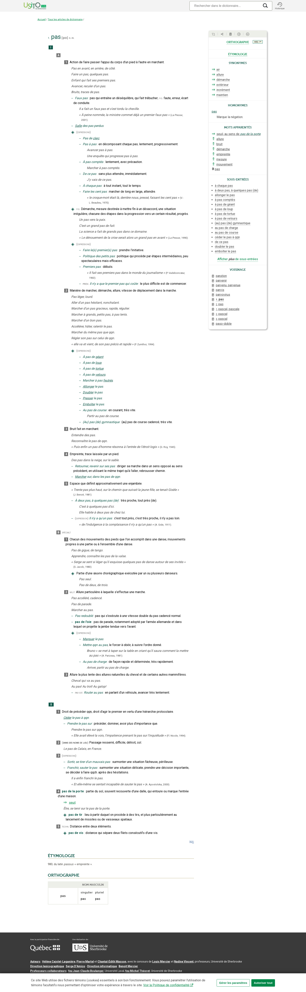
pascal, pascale (227, 309)
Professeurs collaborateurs (48, 970)
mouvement (224, 164)
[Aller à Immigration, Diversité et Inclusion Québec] (45, 950)
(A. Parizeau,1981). (112, 655)
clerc (96, 138)
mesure (221, 159)
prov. (86, 283)
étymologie (237, 54)
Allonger (88, 386)
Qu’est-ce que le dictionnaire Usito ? (53, 977)
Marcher (80, 477)
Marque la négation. (230, 117)
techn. (65, 826)
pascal (221, 314)
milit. (72, 592)
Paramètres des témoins (150, 977)
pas (214, 111)
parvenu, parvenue (228, 285)
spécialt (66, 532)
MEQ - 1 (257, 42)
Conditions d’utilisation (117, 977)
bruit (219, 144)
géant (99, 357)
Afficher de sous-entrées (237, 259)
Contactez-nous (89, 977)
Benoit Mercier (128, 966)
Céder (67, 718)
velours (100, 374)
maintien (222, 95)
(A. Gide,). (163, 524)
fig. (161, 98)
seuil (72, 802)
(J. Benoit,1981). (82, 494)
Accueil (41, 19)
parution (221, 276)
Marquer (88, 639)
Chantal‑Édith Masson (112, 961)
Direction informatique (102, 966)
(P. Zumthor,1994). (144, 344)
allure (220, 75)
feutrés (108, 380)
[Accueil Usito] (30, 6)
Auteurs (35, 961)
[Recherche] (225, 5)
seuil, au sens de (238, 134)
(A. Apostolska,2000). (157, 784)
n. (70, 37)
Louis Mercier (161, 961)
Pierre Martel (85, 961)
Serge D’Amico (75, 966)
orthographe (238, 41)
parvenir (221, 280)
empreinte (223, 154)
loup (98, 363)
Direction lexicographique (47, 966)
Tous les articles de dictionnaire (65, 19)
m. (73, 37)
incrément (223, 90)
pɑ (65, 38)
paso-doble (224, 324)
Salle (78, 126)
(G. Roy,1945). (168, 447)
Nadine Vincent (184, 961)
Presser (88, 398)
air (218, 69)
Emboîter (89, 404)
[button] (280, 6)
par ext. (79, 692)
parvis (220, 290)
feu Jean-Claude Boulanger (86, 970)
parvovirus (223, 294)
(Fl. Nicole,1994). (176, 735)
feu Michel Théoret (137, 970)
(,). (178, 237)
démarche (223, 80)
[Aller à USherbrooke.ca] (90, 950)
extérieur (222, 85)
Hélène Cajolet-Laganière (58, 961)
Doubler (88, 392)
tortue (99, 368)
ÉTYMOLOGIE (61, 855)
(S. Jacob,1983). (82, 566)
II (51, 704)
